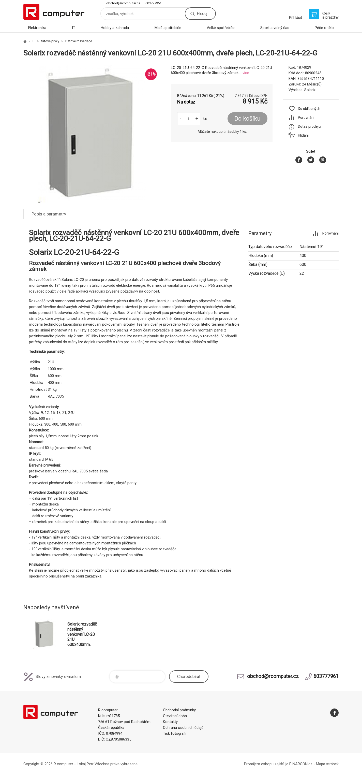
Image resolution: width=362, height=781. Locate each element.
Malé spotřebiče (168, 27)
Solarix (309, 90)
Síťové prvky (50, 41)
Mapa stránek (327, 764)
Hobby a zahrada (115, 27)
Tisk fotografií (174, 733)
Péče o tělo (324, 27)
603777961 (153, 3)
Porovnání (306, 117)
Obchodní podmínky (179, 710)
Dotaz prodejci (309, 126)
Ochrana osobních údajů (183, 727)
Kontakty (170, 721)
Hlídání (303, 135)
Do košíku (247, 118)
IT (73, 27)
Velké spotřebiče (221, 27)
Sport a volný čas (274, 27)
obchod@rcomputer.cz (123, 3)
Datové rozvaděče (78, 41)
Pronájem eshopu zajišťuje (266, 764)
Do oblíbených (309, 109)
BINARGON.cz (300, 764)
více (246, 72)
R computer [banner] (53, 12)
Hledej (202, 13)
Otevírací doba (175, 716)
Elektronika (37, 27)
